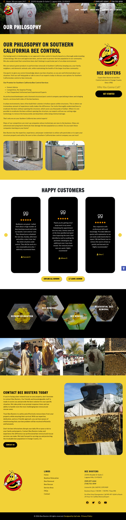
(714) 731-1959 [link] (90, 484)
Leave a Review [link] (75, 279)
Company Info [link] (107, 10)
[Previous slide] (6, 235)
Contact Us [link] (10, 445)
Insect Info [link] (94, 10)
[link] (123, 268)
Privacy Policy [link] (86, 516)
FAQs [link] (46, 491)
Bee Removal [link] (49, 481)
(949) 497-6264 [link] (101, 1)
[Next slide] (120, 235)
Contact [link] (118, 10)
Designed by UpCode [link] (72, 516)
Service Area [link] (48, 488)
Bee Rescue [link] (48, 484)
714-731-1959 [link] (116, 1)
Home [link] (77, 10)
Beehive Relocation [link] (51, 478)
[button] (22, 317)
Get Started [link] (108, 93)
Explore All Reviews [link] (51, 279)
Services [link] (84, 10)
